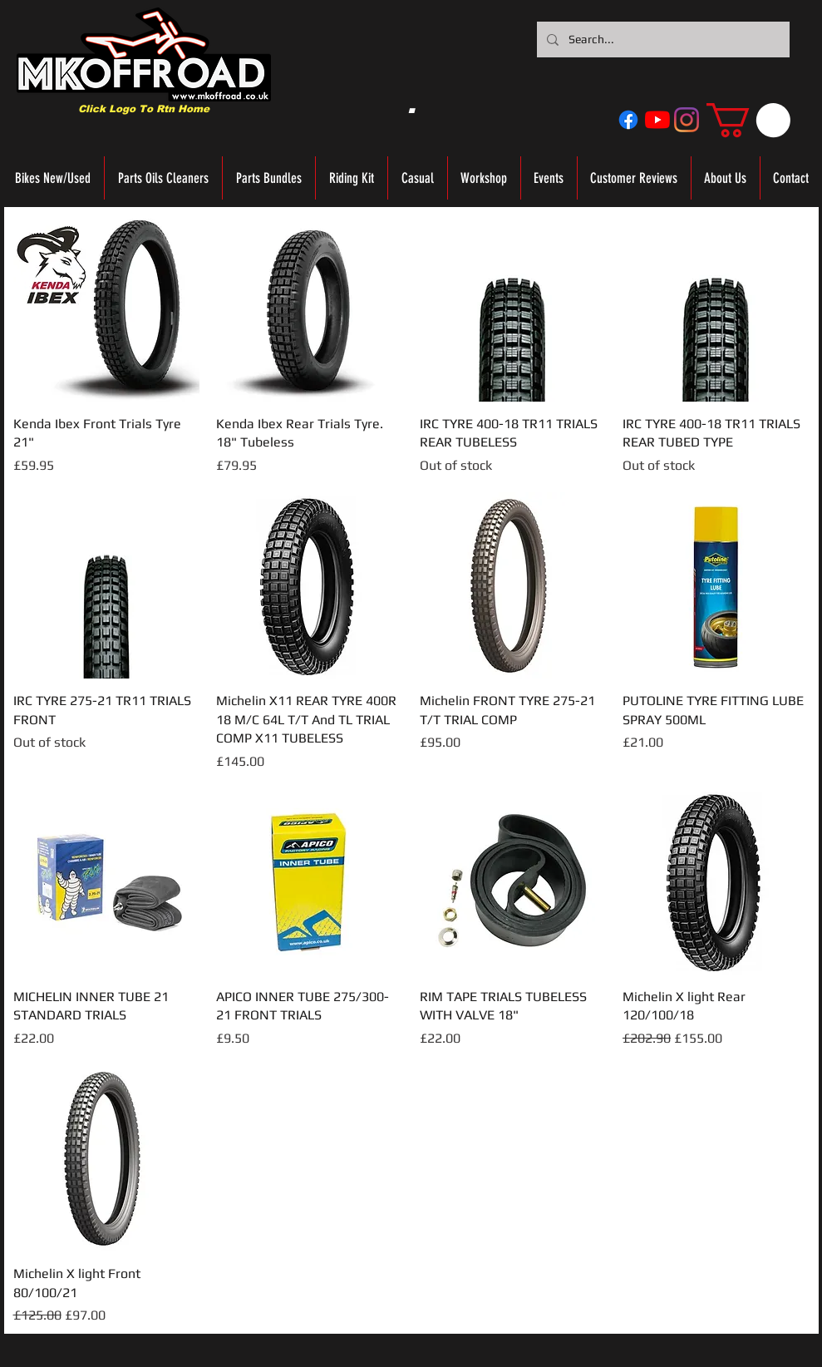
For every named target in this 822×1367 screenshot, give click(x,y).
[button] (748, 120)
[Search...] (662, 39)
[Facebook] (628, 119)
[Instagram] (686, 119)
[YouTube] (657, 119)
